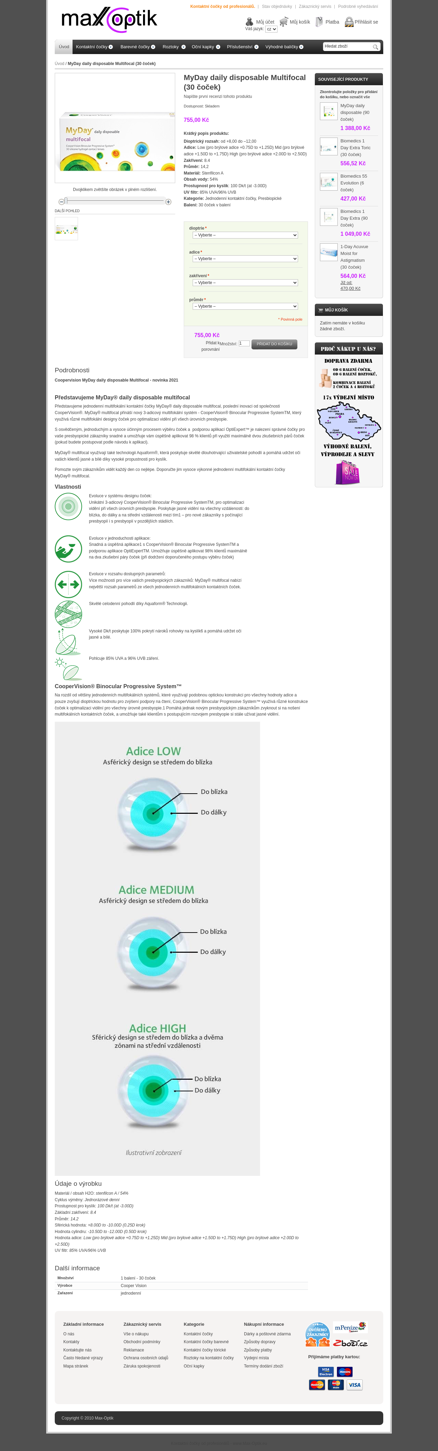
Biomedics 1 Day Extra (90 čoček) (354, 218)
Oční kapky (194, 1366)
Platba (332, 22)
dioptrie (196, 228)
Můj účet (265, 22)
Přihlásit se (366, 22)
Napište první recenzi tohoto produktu (218, 96)
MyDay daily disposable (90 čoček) (355, 112)
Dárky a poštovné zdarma (267, 1334)
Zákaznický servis (315, 6)
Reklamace (134, 1350)
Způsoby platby (258, 1350)
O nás (68, 1334)
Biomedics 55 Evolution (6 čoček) (353, 183)
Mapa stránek (75, 1366)
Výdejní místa (256, 1358)
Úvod (59, 63)
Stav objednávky (277, 6)
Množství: (228, 344)
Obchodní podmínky (142, 1341)
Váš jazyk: (254, 28)
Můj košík (300, 22)
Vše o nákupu (136, 1334)
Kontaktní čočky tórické (205, 1350)
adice (194, 252)
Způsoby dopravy (259, 1341)
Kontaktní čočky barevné (206, 1341)
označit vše (360, 97)
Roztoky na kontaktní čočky (209, 1358)
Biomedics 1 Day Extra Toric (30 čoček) (355, 147)
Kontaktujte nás (77, 1350)
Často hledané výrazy (83, 1358)
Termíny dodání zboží (263, 1366)
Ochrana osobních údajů (146, 1358)
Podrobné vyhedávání (358, 6)
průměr (196, 300)
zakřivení (198, 276)
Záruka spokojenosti (142, 1366)
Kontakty (71, 1341)
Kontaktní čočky (199, 1334)
